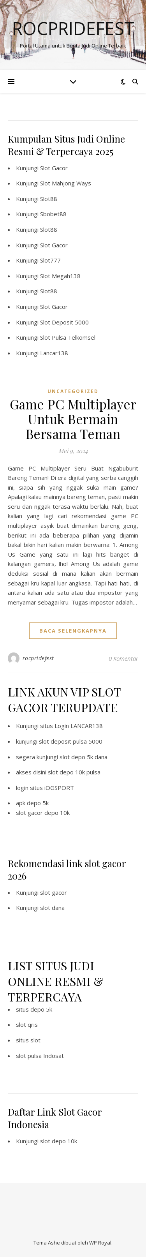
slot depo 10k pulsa (74, 772)
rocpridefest (38, 658)
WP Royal (100, 1242)
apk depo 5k (32, 803)
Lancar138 (54, 353)
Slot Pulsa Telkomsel (67, 337)
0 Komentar (123, 658)
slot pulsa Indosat (40, 1056)
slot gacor (53, 892)
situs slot (28, 1040)
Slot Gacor (54, 168)
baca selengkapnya (73, 630)
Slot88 (48, 199)
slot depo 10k (58, 1141)
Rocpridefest (73, 28)
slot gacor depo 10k (43, 812)
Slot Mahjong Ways (65, 183)
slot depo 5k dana (83, 757)
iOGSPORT (59, 788)
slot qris (27, 1024)
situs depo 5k (34, 1009)
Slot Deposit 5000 (64, 322)
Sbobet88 (53, 214)
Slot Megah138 (60, 276)
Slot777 (50, 260)
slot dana (52, 907)
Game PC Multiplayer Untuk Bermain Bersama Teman (73, 418)
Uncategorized (73, 391)
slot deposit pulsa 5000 (70, 741)
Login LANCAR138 (79, 726)
